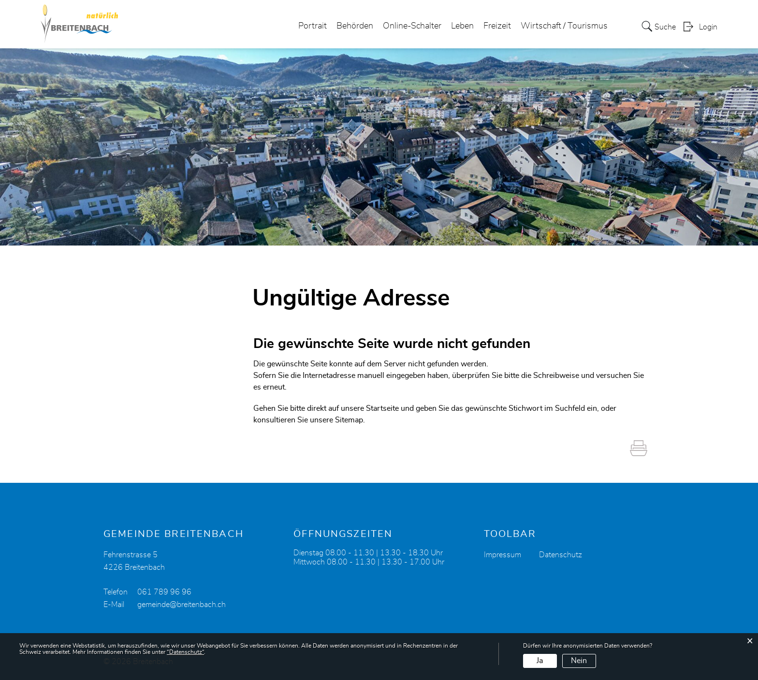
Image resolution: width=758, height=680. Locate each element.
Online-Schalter (412, 26)
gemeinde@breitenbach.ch (181, 604)
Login (708, 27)
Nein (579, 661)
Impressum (502, 555)
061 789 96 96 (164, 592)
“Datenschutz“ (185, 652)
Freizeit (497, 26)
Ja (540, 661)
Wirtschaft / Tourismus (564, 26)
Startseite (382, 408)
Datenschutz (560, 555)
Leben (462, 26)
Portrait (312, 26)
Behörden (354, 26)
